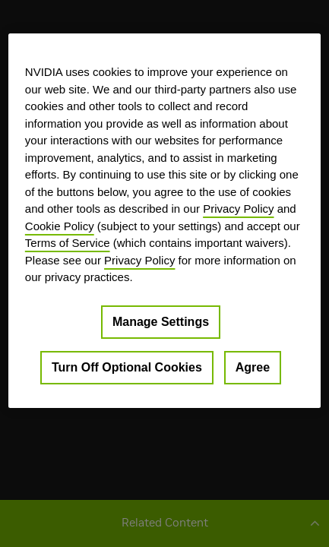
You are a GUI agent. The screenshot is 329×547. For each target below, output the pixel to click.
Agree (253, 366)
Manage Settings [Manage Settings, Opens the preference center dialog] (160, 321)
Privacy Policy (238, 208)
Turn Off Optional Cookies (127, 366)
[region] (164, 220)
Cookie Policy (59, 225)
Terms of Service (67, 242)
